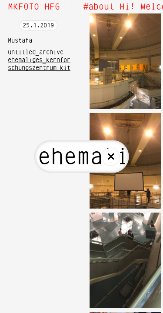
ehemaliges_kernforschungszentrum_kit (39, 64)
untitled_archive (35, 53)
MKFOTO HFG (34, 7)
